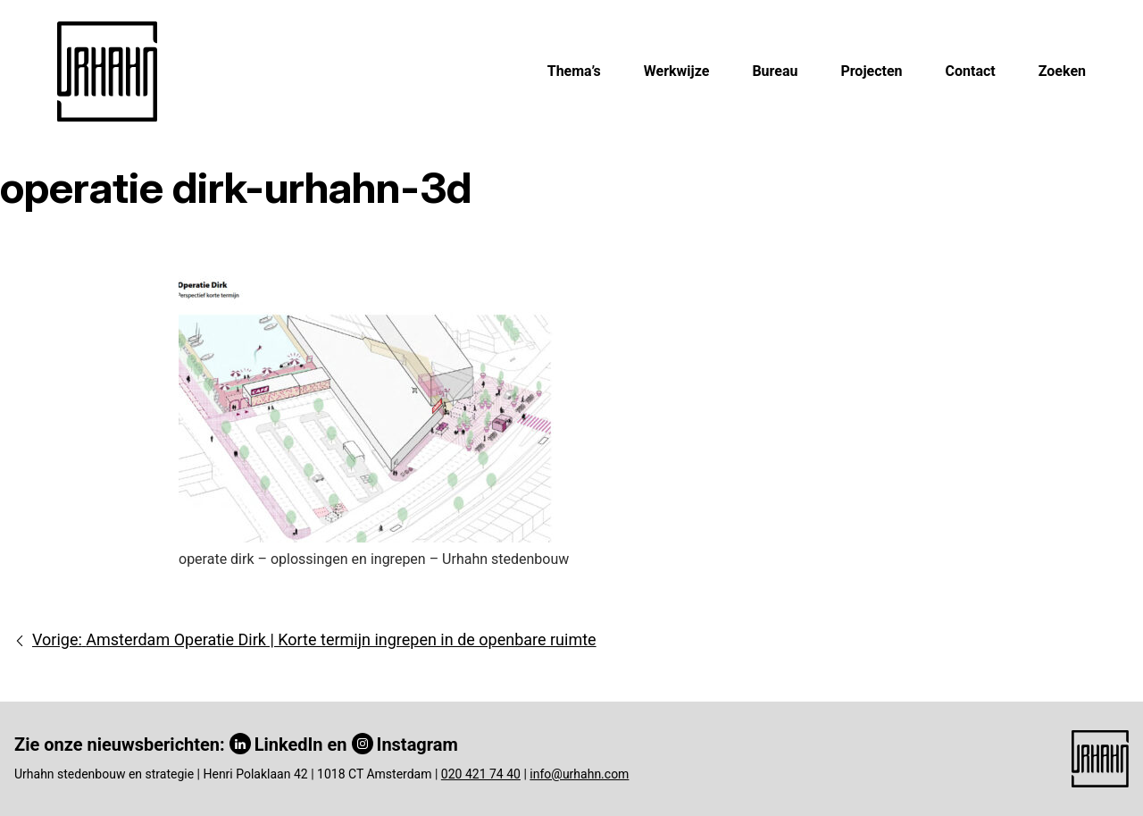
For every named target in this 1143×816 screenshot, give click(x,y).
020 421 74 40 (481, 774)
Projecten (871, 71)
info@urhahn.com (579, 774)
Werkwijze (677, 71)
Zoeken (1062, 71)
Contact (971, 71)
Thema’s (574, 71)
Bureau (774, 71)
